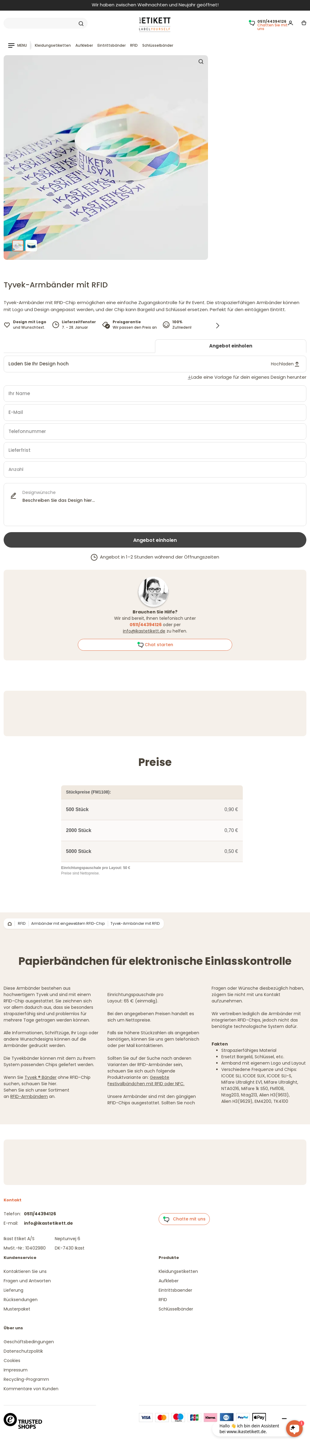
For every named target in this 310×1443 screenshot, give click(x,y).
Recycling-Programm (26, 1379)
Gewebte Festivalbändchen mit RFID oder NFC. (145, 1080)
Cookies (12, 1360)
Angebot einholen (230, 346)
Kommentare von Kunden (31, 1389)
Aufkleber (84, 45)
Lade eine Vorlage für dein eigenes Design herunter (248, 377)
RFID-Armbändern (29, 1096)
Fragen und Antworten (27, 1281)
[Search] (45, 23)
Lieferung (13, 1290)
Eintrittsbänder (111, 45)
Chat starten (155, 645)
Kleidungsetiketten (53, 45)
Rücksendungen (21, 1300)
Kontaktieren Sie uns (25, 1271)
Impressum (16, 1370)
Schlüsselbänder (157, 45)
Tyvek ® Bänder (41, 1077)
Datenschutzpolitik (23, 1351)
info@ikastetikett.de (144, 631)
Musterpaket (17, 1309)
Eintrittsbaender (175, 1290)
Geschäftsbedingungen (29, 1342)
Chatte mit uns (184, 1219)
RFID (134, 45)
